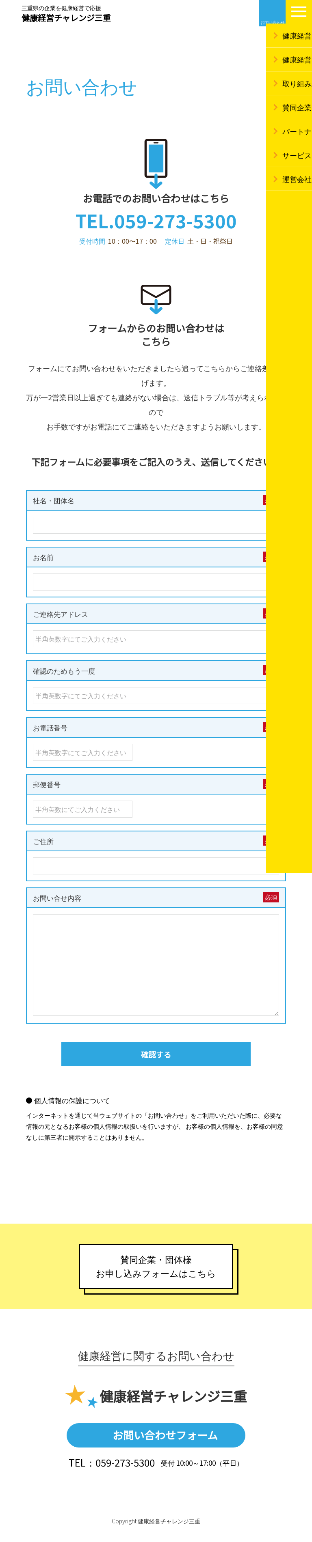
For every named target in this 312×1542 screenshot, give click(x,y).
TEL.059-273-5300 (156, 220)
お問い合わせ (272, 22)
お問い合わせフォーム (165, 1444)
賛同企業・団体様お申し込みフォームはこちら (156, 1273)
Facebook (245, 13)
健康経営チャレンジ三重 (66, 14)
